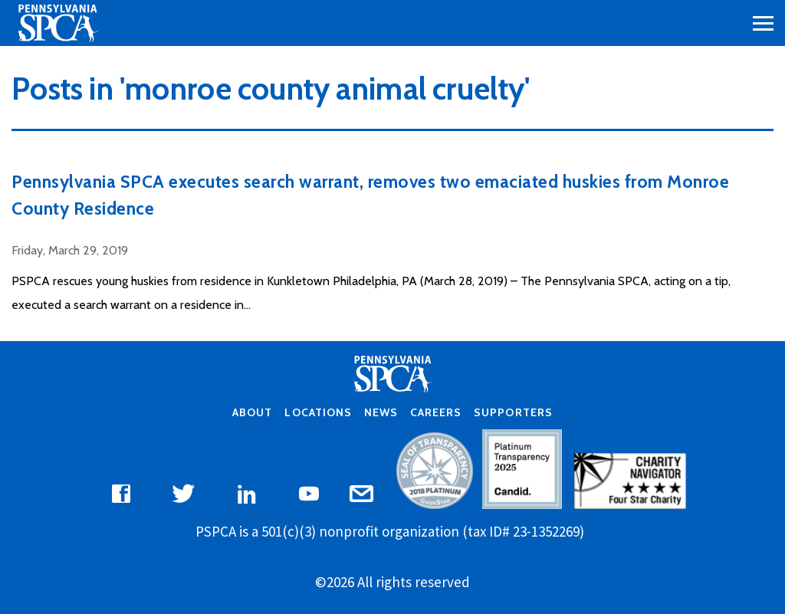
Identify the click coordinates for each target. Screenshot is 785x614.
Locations (317, 412)
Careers (435, 412)
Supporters (513, 412)
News (381, 412)
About (252, 412)
